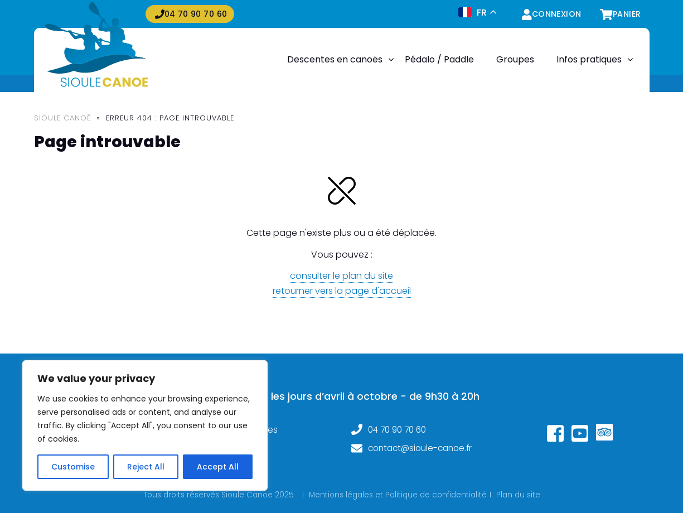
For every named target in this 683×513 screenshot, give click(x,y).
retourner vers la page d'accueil (342, 290)
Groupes (515, 59)
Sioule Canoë (62, 118)
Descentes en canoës (334, 59)
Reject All (145, 466)
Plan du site (518, 495)
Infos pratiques (589, 59)
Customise (73, 466)
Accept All (218, 466)
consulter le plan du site (341, 275)
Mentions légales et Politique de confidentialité (398, 495)
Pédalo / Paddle (439, 59)
